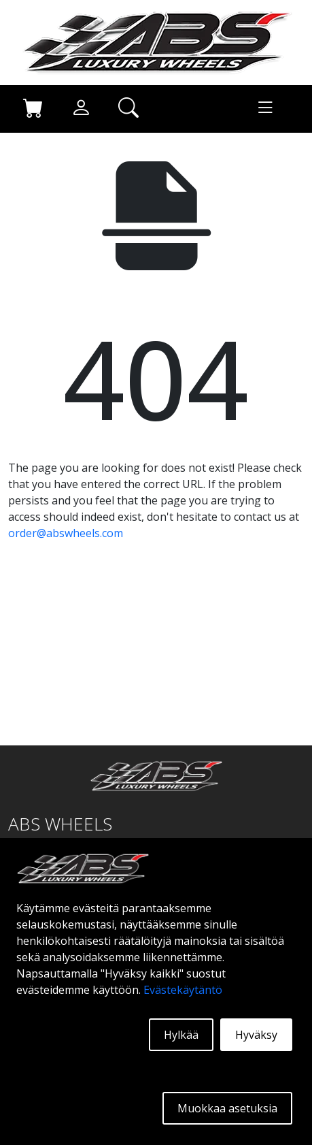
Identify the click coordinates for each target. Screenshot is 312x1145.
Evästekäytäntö (182, 989)
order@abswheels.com (65, 533)
